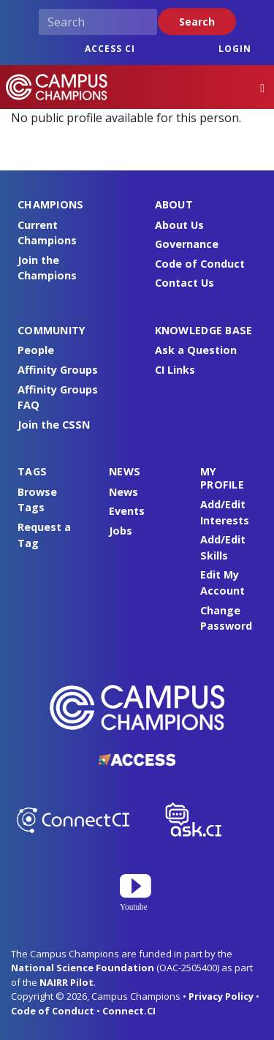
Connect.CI (129, 1010)
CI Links (175, 370)
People (36, 350)
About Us (179, 225)
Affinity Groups (58, 370)
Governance (186, 244)
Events (127, 511)
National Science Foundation (82, 967)
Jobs (120, 531)
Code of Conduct (200, 264)
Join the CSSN (54, 425)
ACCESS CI (110, 48)
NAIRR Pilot (66, 982)
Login (234, 48)
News (123, 492)
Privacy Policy (221, 996)
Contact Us (184, 283)
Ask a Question (196, 350)
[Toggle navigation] (262, 87)
